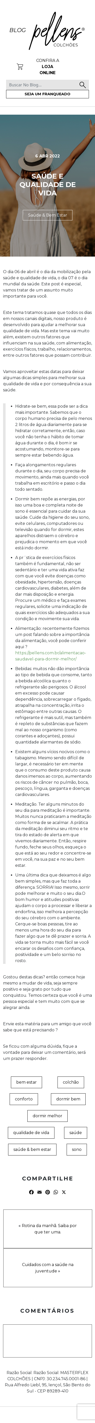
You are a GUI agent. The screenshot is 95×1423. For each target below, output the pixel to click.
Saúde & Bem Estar (47, 215)
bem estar (26, 1082)
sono (77, 1149)
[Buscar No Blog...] (47, 85)
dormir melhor (47, 1115)
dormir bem (68, 1099)
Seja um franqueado (47, 94)
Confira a (47, 66)
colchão (71, 1082)
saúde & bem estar (32, 1149)
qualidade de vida (31, 1132)
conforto (24, 1099)
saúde (75, 1132)
